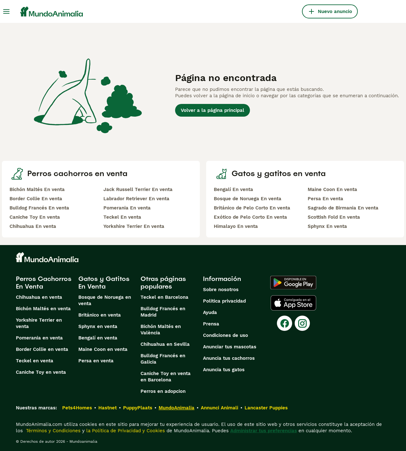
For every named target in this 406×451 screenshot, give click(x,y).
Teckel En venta (122, 217)
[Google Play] (293, 282)
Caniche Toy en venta (41, 372)
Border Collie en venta (42, 349)
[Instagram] (302, 323)
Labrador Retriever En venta (136, 199)
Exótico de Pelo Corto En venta (250, 217)
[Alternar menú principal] (6, 11)
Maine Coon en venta (103, 349)
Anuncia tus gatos (224, 369)
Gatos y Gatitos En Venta (103, 282)
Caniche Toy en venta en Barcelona (166, 377)
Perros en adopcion (163, 391)
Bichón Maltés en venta (43, 308)
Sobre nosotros (221, 289)
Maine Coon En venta (332, 189)
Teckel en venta (34, 361)
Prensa (211, 324)
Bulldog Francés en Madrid (163, 312)
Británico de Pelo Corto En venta (252, 208)
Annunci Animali (219, 408)
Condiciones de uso (225, 335)
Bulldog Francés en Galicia (163, 359)
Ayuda (210, 312)
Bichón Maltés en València (161, 330)
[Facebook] (284, 323)
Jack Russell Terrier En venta (138, 189)
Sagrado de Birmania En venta (343, 208)
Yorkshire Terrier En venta (133, 226)
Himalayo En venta (236, 226)
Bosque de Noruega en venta (104, 300)
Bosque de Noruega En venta (247, 199)
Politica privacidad (224, 301)
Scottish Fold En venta (334, 217)
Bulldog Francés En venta (39, 208)
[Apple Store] (293, 303)
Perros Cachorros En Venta (43, 282)
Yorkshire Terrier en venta (39, 323)
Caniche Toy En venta (35, 217)
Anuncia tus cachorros (229, 358)
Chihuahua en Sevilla (165, 344)
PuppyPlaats (137, 408)
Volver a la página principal (212, 110)
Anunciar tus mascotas (229, 347)
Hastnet (107, 408)
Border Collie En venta (36, 199)
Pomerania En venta (127, 208)
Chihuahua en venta (39, 297)
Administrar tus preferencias (263, 431)
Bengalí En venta (233, 189)
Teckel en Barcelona (164, 297)
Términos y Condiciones (52, 431)
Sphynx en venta (97, 326)
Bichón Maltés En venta (37, 189)
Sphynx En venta (327, 226)
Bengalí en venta (97, 338)
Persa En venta (325, 199)
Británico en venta (99, 315)
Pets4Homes (77, 408)
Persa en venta (96, 361)
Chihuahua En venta (33, 226)
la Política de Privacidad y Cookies (125, 431)
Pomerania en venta (39, 338)
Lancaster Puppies (266, 408)
